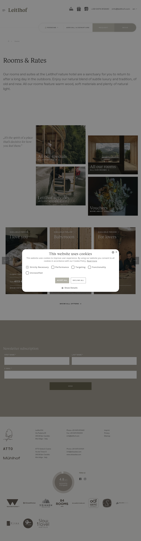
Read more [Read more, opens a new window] (92, 261)
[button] (70, 287)
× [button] (116, 252)
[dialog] (70, 270)
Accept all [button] (62, 280)
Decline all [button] (78, 280)
